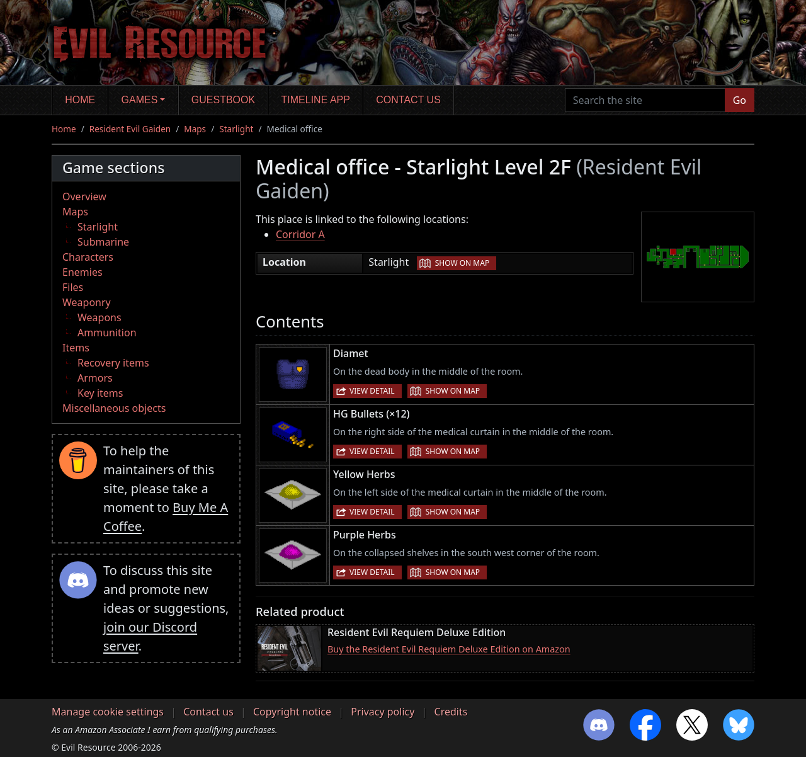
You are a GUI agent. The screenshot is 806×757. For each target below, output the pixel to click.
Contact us (408, 99)
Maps (195, 129)
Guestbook (223, 99)
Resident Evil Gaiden (130, 129)
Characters (87, 257)
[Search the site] (645, 100)
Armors (95, 378)
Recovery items (113, 363)
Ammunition (107, 332)
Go (739, 100)
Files (72, 287)
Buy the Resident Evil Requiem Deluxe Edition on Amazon (448, 649)
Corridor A (300, 234)
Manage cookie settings (108, 712)
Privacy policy (382, 712)
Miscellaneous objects (114, 408)
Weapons (99, 317)
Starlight (236, 129)
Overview (84, 196)
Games (140, 99)
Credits (451, 712)
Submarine (103, 242)
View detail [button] (372, 390)
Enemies (82, 272)
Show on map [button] (462, 263)
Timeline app (315, 99)
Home (80, 99)
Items (75, 348)
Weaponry (86, 302)
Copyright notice (292, 712)
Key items (100, 393)
